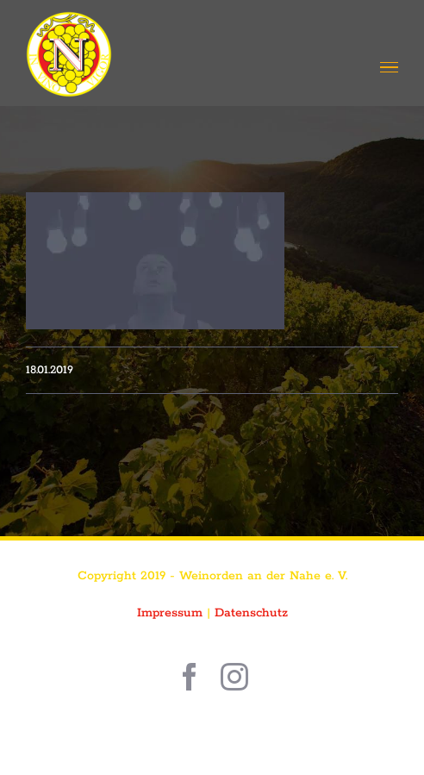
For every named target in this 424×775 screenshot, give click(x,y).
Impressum (170, 613)
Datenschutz (251, 613)
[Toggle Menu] (389, 67)
